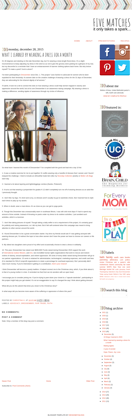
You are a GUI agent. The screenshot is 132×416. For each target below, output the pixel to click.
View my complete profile (114, 96)
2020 (104, 316)
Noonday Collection (65, 176)
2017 (104, 325)
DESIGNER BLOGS (76, 415)
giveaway (122, 269)
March (106, 381)
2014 (104, 392)
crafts (117, 269)
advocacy (15, 303)
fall (100, 279)
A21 (31, 253)
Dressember (25, 75)
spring (106, 274)
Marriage (103, 269)
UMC (124, 274)
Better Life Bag (86, 176)
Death (128, 269)
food (120, 272)
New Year (117, 267)
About (89, 41)
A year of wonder (110, 349)
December (108, 334)
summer (102, 267)
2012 (104, 398)
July (105, 369)
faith (49, 303)
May (105, 375)
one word (126, 267)
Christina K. (19, 300)
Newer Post (6, 381)
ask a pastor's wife (122, 262)
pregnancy (111, 279)
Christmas (109, 262)
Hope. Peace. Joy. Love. (112, 352)
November (108, 356)
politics (127, 260)
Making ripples (109, 346)
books (127, 257)
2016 (104, 328)
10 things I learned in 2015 (113, 337)
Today (101, 274)
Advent (111, 265)
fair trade (40, 303)
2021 (104, 312)
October (107, 359)
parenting (104, 260)
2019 (104, 319)
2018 (104, 322)
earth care (119, 257)
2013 (104, 395)
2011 (104, 401)
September (108, 362)
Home (77, 41)
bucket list (110, 269)
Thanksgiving (104, 272)
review (102, 262)
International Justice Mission (14, 253)
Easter (111, 274)
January (107, 388)
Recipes (125, 41)
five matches (112, 22)
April (106, 378)
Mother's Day (117, 274)
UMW (112, 276)
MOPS (109, 267)
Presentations (106, 41)
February (107, 385)
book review (126, 276)
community (118, 265)
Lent (121, 260)
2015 (104, 331)
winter (101, 276)
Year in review (118, 276)
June (106, 372)
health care (105, 279)
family (109, 257)
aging (128, 274)
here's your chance (59, 264)
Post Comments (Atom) (21, 386)
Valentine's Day (114, 272)
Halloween (107, 276)
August (106, 366)
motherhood (104, 265)
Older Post (90, 381)
